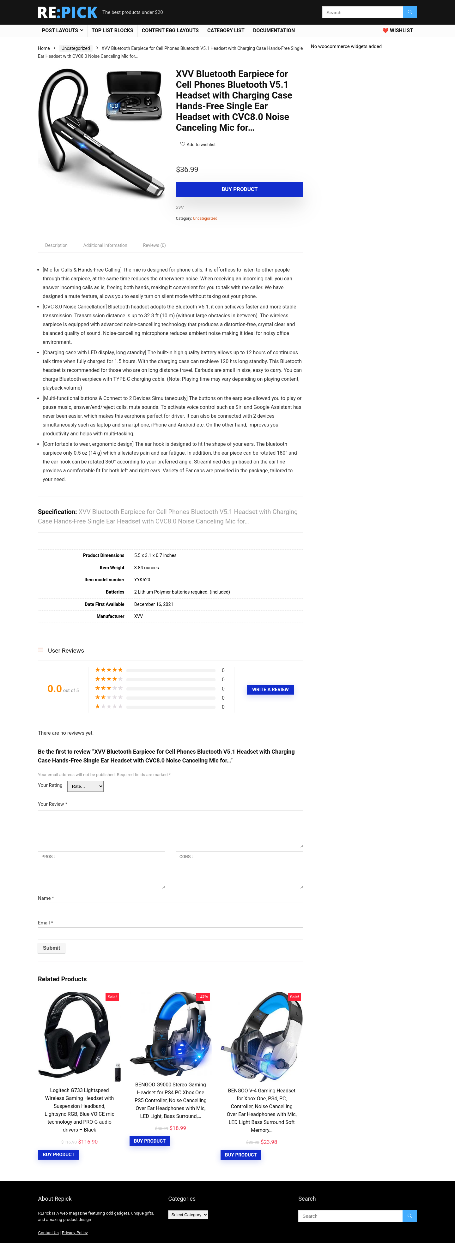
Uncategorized (76, 48)
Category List (226, 30)
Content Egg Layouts (170, 30)
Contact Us (48, 1232)
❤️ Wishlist (397, 30)
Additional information (105, 245)
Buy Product (59, 1154)
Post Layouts (60, 30)
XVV (180, 207)
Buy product (212, 189)
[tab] (56, 245)
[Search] (410, 12)
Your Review (52, 804)
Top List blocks (112, 30)
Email (45, 923)
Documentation (274, 30)
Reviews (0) (154, 245)
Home (44, 48)
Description (56, 245)
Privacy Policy (75, 1232)
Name (46, 898)
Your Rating (50, 785)
